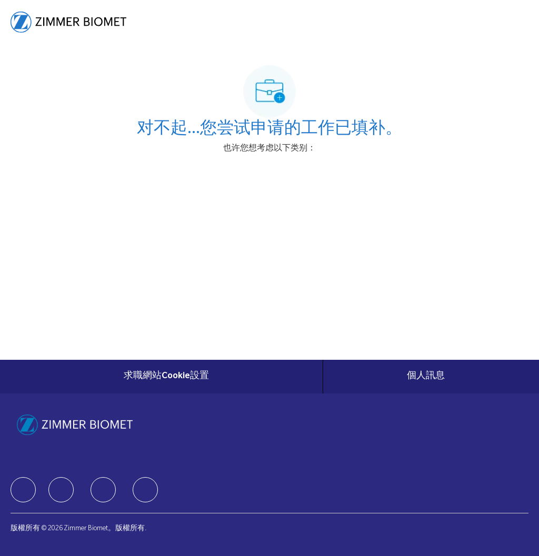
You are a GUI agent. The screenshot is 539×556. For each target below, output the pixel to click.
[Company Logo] (68, 22)
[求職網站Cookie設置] (166, 376)
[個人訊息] (425, 376)
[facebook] (23, 489)
